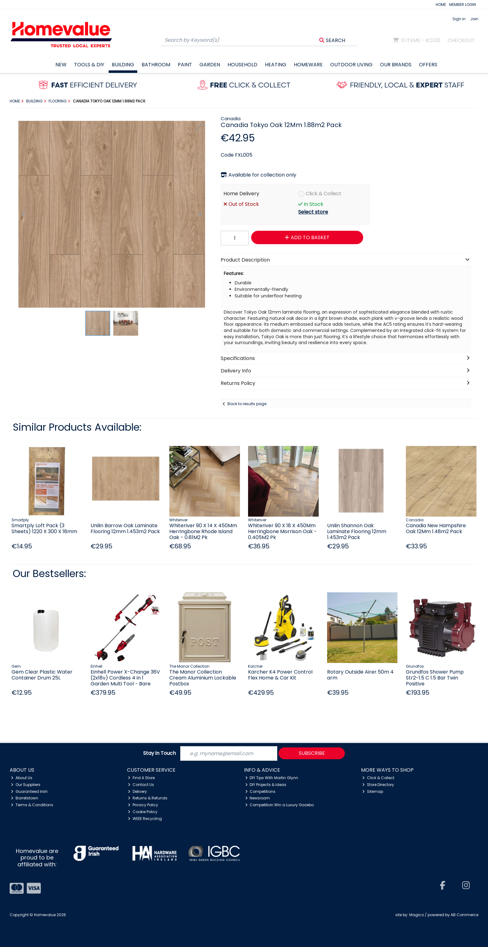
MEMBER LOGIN (462, 4)
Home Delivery (241, 193)
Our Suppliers (25, 784)
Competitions (260, 791)
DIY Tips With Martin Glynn (271, 777)
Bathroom (156, 64)
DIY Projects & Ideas (266, 784)
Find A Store (141, 777)
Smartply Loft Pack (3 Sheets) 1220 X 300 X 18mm (44, 528)
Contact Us (141, 784)
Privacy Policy (143, 804)
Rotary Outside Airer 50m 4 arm (360, 674)
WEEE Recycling (145, 818)
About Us (21, 777)
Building (123, 64)
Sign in (459, 18)
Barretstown (24, 798)
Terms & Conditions (32, 804)
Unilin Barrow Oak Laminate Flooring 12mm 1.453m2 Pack (125, 528)
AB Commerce (464, 914)
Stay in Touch (159, 753)
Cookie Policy (142, 811)
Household (242, 64)
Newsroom (257, 798)
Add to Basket (307, 237)
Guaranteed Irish (29, 791)
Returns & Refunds (147, 798)
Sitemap (372, 791)
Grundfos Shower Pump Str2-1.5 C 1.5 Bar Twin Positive (435, 677)
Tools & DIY (89, 64)
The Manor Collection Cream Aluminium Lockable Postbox (202, 677)
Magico (416, 914)
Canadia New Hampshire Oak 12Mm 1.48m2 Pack (436, 528)
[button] (199, 126)
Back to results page (247, 403)
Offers (428, 64)
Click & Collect (323, 193)
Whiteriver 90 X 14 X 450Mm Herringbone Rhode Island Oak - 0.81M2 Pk (203, 531)
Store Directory (378, 784)
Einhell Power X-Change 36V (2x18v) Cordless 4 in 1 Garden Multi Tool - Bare (125, 677)
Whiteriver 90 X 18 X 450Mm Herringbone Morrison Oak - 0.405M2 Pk (282, 531)
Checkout (461, 40)
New (61, 64)
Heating (275, 64)
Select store (313, 212)
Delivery (137, 791)
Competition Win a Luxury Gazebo (279, 804)
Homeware (308, 64)
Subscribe (312, 753)
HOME (441, 4)
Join (474, 18)
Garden (209, 64)
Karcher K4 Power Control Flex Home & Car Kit (280, 674)
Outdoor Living (351, 64)
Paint (185, 64)
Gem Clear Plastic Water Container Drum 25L (42, 674)
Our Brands (395, 64)
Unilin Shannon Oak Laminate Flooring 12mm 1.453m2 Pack (356, 531)
